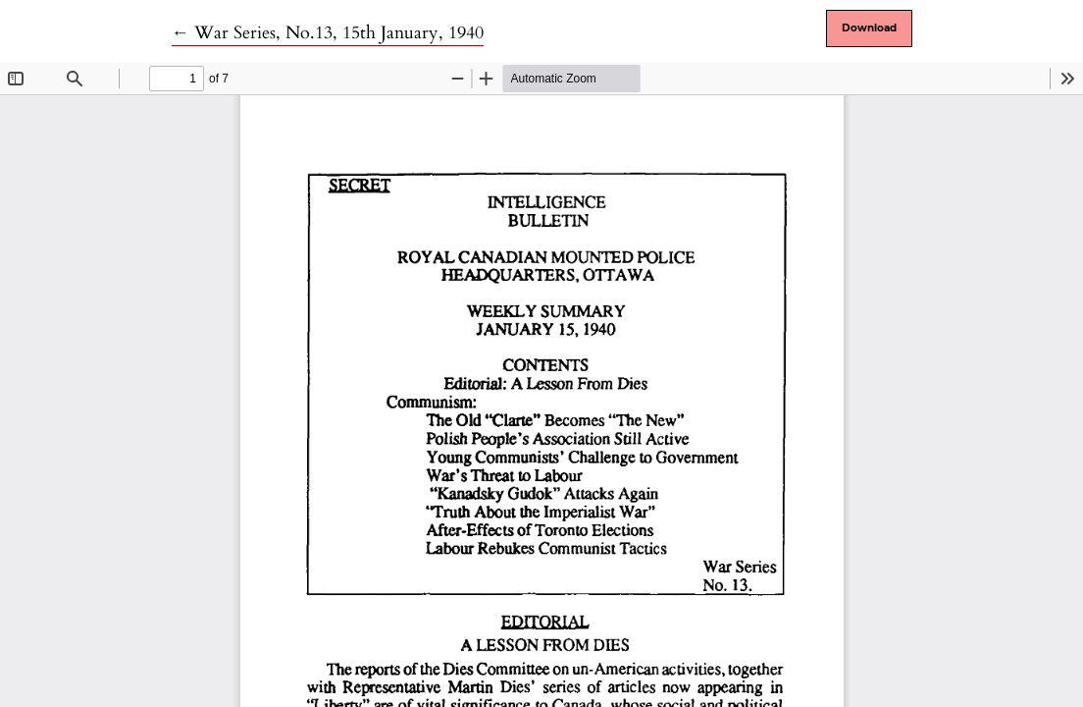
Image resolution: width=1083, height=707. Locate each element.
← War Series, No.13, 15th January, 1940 (328, 33)
